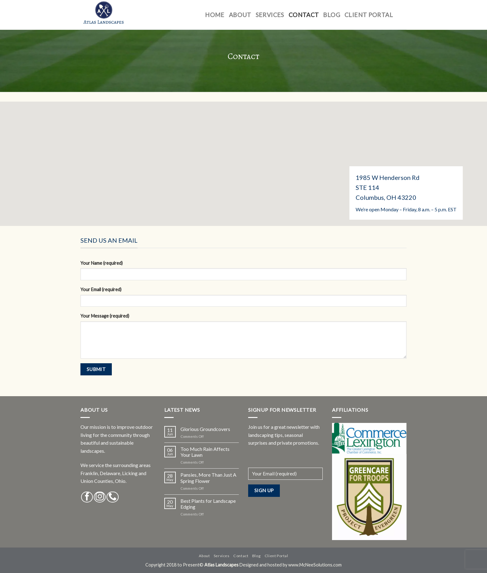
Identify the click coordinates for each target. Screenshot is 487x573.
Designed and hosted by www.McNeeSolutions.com (290, 564)
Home (215, 14)
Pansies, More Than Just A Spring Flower (208, 478)
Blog (331, 14)
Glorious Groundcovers (205, 429)
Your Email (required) (100, 289)
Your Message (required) (104, 316)
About (240, 14)
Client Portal (368, 14)
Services (270, 14)
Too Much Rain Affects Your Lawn (205, 452)
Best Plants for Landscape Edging (208, 504)
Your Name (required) (101, 263)
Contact (304, 14)
